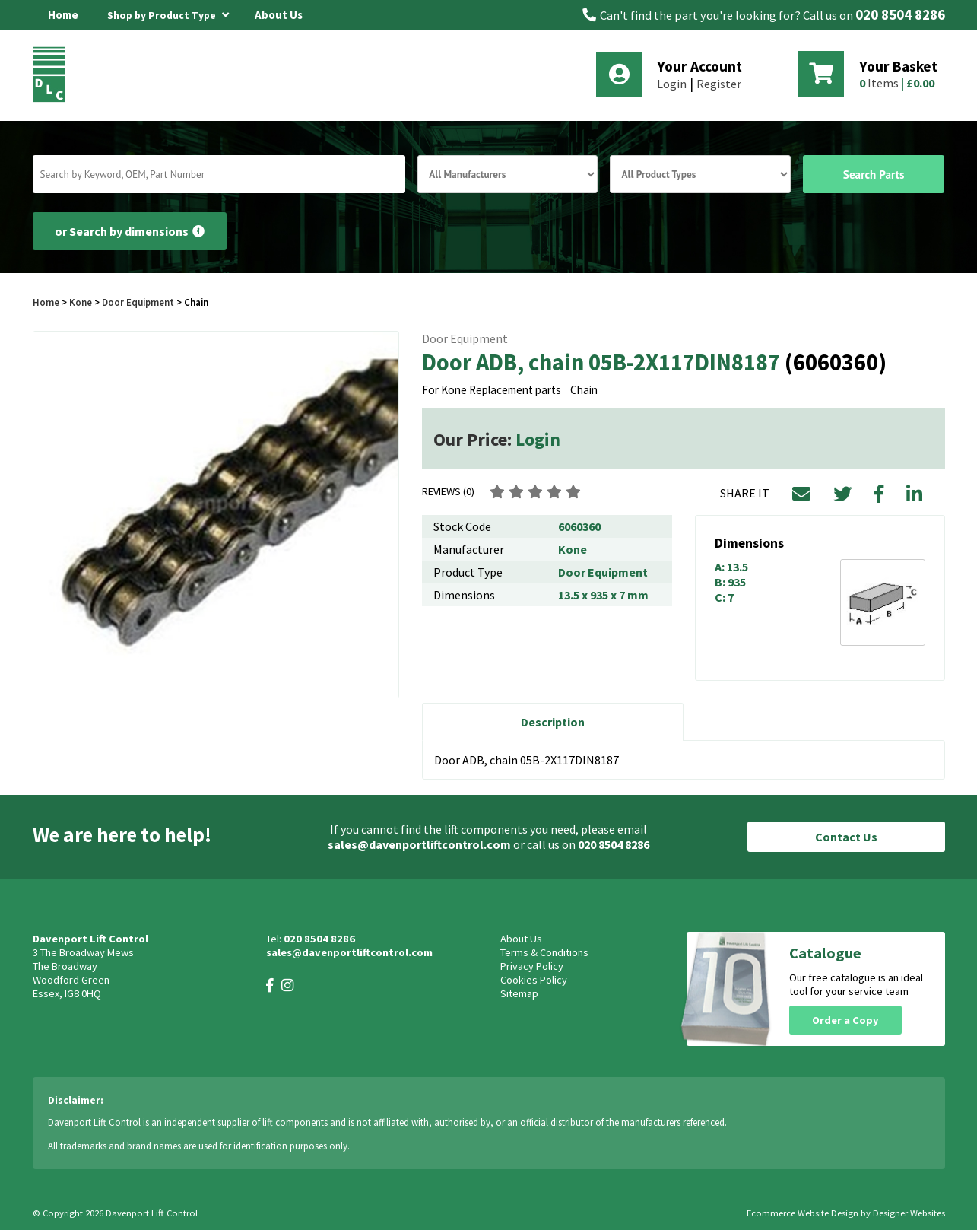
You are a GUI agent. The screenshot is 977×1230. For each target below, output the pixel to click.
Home (63, 15)
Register (718, 83)
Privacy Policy (531, 966)
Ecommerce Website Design (802, 1213)
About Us (279, 15)
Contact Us (846, 836)
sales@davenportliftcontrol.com (419, 844)
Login (672, 83)
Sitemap (519, 993)
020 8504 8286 (900, 15)
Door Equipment (138, 302)
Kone (81, 302)
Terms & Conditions (544, 952)
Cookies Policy (533, 980)
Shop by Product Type (168, 13)
